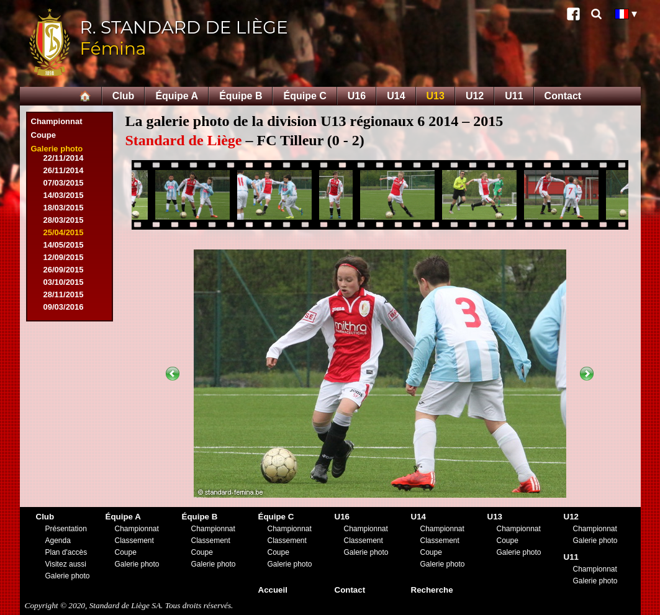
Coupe (43, 135)
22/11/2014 (63, 158)
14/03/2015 (63, 195)
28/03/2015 (63, 220)
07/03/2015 (63, 182)
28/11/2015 (63, 294)
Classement (134, 540)
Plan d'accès (66, 552)
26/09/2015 (63, 269)
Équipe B (240, 96)
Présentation (66, 528)
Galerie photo (57, 148)
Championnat (57, 121)
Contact (563, 96)
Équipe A (176, 96)
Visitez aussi (65, 564)
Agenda (58, 540)
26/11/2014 (63, 170)
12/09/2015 (63, 257)
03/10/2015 (63, 282)
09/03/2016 (63, 307)
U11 (514, 96)
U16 (357, 96)
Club (123, 96)
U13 (436, 96)
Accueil (272, 590)
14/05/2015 (63, 244)
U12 (475, 96)
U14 (396, 96)
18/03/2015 (63, 207)
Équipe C (304, 96)
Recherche (432, 590)
